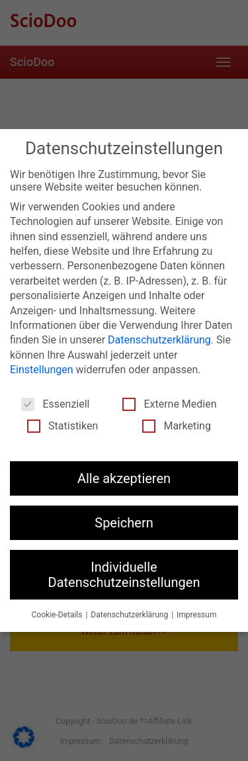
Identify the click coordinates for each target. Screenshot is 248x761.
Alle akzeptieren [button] (124, 478)
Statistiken (62, 425)
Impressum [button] (196, 614)
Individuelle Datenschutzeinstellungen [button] (124, 574)
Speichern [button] (124, 523)
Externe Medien (169, 403)
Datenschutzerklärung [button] (130, 614)
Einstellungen (41, 369)
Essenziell (55, 403)
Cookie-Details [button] (58, 614)
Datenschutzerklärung (159, 340)
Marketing (176, 425)
